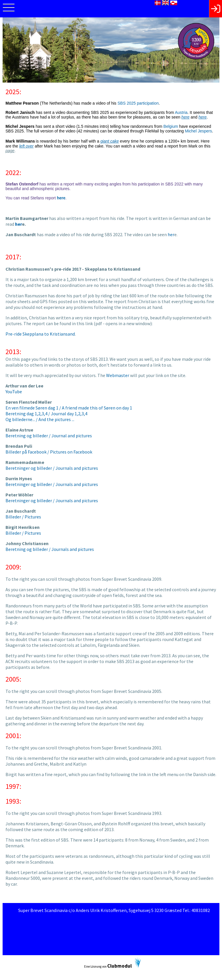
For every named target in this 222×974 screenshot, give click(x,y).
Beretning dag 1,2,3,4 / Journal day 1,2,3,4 (46, 413)
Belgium (170, 126)
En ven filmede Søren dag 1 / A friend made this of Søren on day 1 (68, 408)
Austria (181, 112)
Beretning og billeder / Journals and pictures (49, 549)
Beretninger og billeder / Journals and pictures (51, 468)
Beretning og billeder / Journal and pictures (48, 435)
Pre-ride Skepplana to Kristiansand (40, 334)
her (171, 234)
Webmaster (117, 375)
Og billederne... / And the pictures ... (39, 419)
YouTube (13, 391)
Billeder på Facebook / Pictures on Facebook (48, 452)
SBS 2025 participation (138, 103)
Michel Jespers (198, 131)
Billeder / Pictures (23, 517)
